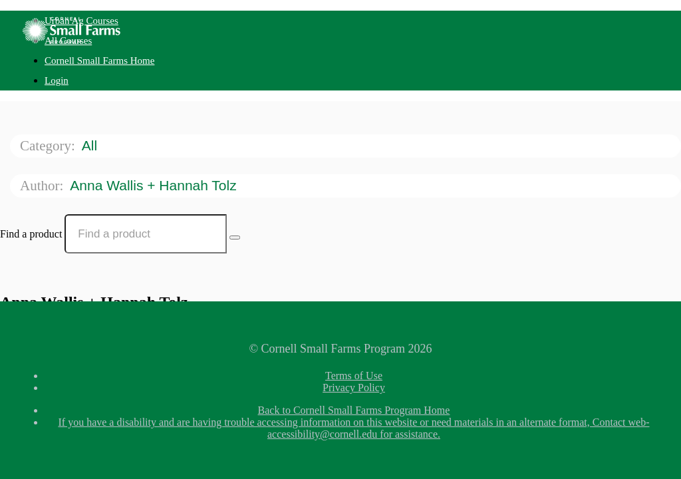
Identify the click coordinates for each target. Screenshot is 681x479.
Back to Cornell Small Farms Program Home (354, 410)
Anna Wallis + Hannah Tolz (155, 185)
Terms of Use (353, 375)
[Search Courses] (234, 238)
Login (56, 80)
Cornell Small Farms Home (99, 60)
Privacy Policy (354, 387)
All (91, 145)
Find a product (31, 234)
